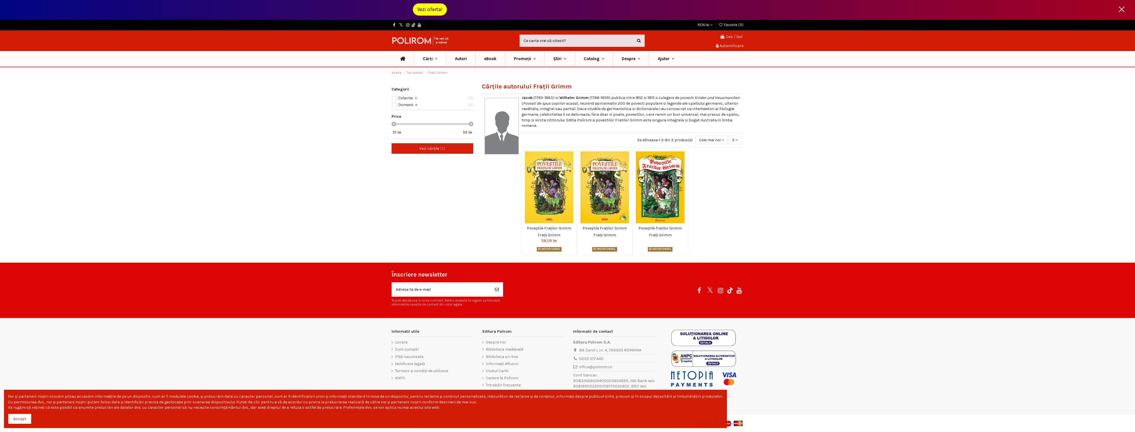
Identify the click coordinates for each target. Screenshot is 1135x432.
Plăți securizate (409, 356)
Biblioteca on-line (502, 356)
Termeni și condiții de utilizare (421, 370)
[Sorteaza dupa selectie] (711, 140)
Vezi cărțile (432, 148)
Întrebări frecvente (503, 385)
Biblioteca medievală (505, 349)
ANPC (400, 378)
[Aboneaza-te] (497, 289)
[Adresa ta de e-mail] (441, 289)
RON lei (705, 25)
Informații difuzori (502, 363)
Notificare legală (410, 363)
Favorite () (730, 25)
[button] (525, 59)
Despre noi (496, 342)
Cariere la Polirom (502, 378)
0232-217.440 (591, 358)
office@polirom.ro (595, 366)
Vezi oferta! (430, 9)
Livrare (401, 342)
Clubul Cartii (497, 370)
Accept (19, 418)
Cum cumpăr (407, 349)
